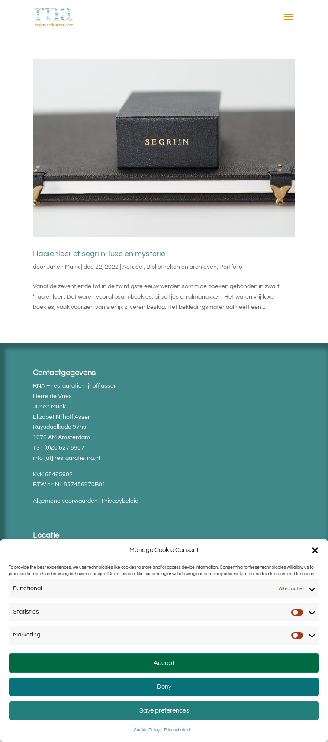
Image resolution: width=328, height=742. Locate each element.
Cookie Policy (147, 730)
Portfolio (230, 267)
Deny (164, 687)
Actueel (133, 267)
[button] (315, 550)
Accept (164, 663)
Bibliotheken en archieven (181, 267)
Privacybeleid (177, 730)
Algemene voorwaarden (65, 501)
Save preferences (164, 710)
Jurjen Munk (63, 267)
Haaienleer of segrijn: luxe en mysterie (99, 254)
